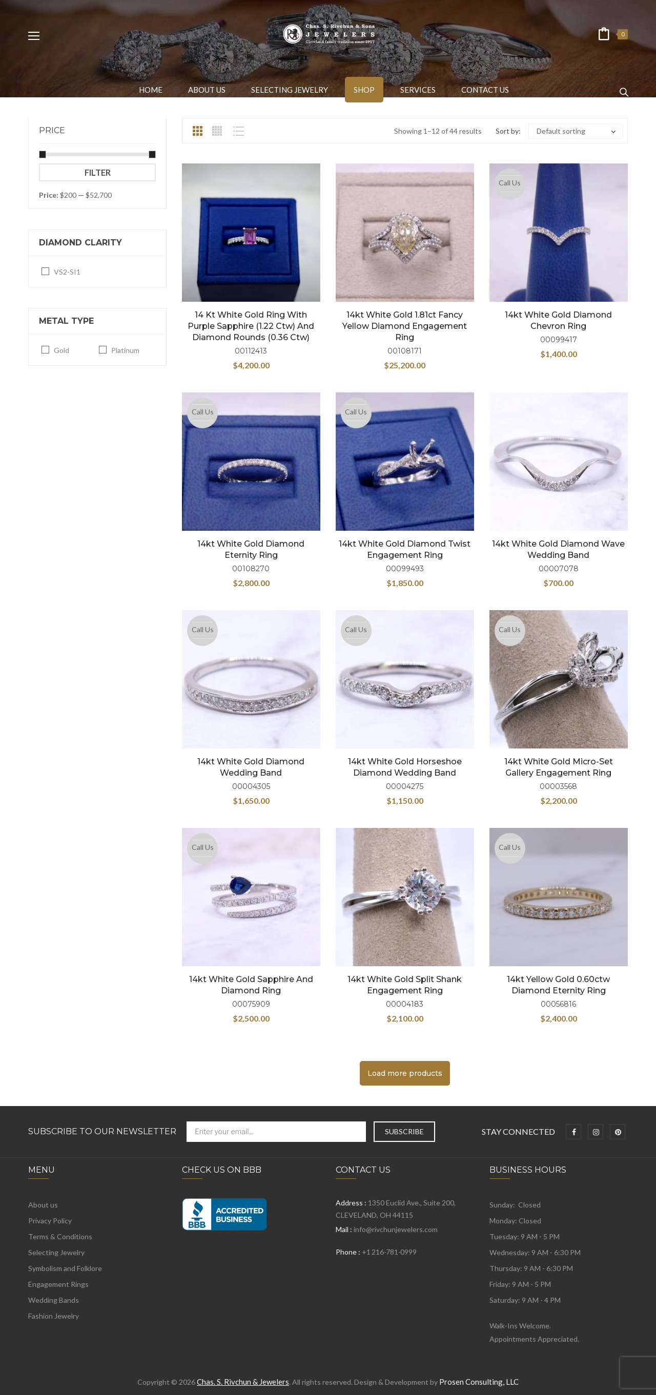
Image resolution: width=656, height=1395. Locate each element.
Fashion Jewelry (53, 1315)
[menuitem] (150, 89)
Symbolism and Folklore (65, 1268)
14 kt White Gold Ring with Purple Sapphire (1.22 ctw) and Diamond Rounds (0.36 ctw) (251, 326)
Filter (98, 172)
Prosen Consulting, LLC (479, 1381)
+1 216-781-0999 (389, 1251)
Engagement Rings (58, 1284)
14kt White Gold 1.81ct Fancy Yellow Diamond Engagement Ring (404, 326)
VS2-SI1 (67, 271)
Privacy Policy (50, 1220)
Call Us (510, 182)
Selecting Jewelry (56, 1252)
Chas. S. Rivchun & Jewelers (243, 1381)
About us (43, 1204)
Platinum (125, 350)
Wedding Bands (53, 1300)
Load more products (404, 1073)
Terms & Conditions (60, 1236)
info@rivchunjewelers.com (396, 1229)
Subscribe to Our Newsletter (102, 1132)
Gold (61, 350)
